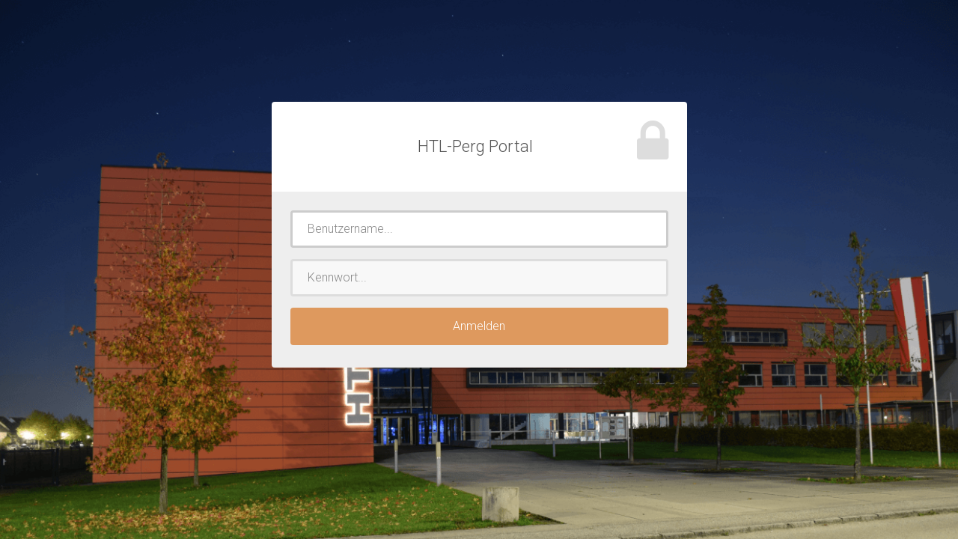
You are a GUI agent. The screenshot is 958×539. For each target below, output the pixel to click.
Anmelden (479, 326)
